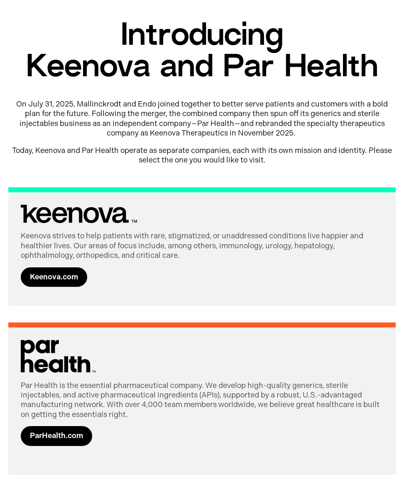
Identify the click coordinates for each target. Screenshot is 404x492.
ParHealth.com (56, 435)
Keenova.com (54, 276)
